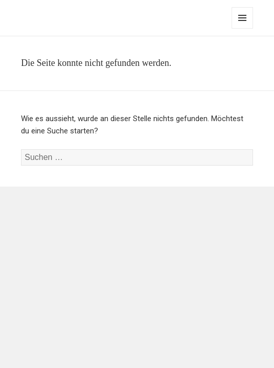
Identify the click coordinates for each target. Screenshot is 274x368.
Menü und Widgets (242, 28)
